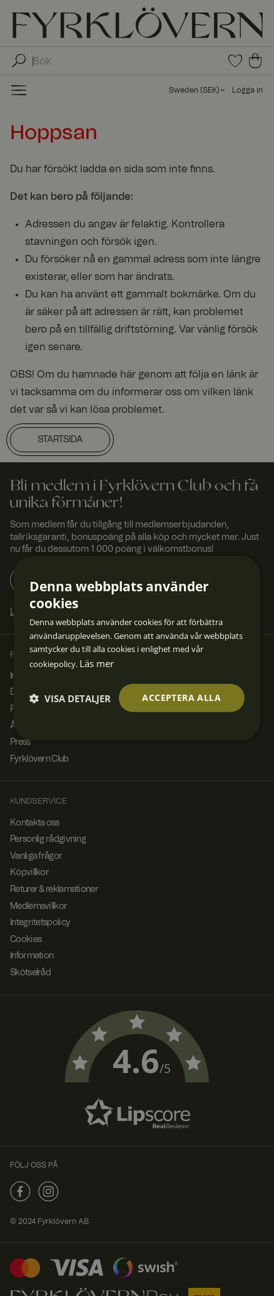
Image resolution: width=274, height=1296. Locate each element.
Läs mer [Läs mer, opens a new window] (96, 663)
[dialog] (137, 648)
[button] (70, 697)
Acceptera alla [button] (181, 697)
